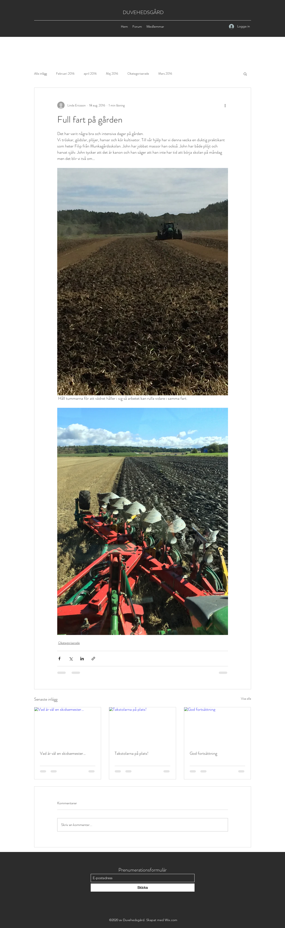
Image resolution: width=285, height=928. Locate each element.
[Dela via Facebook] (59, 658)
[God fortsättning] (217, 726)
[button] (245, 74)
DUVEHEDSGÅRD (143, 12)
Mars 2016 (165, 73)
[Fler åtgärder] (225, 105)
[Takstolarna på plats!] (142, 726)
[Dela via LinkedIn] (82, 658)
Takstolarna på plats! (131, 753)
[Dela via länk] (93, 658)
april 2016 (90, 73)
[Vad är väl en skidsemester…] (67, 726)
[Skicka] (143, 888)
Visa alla (246, 698)
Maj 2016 (112, 73)
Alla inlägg (40, 73)
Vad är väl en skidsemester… (63, 753)
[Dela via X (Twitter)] (71, 658)
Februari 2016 (65, 73)
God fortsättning (203, 753)
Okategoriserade (138, 73)
